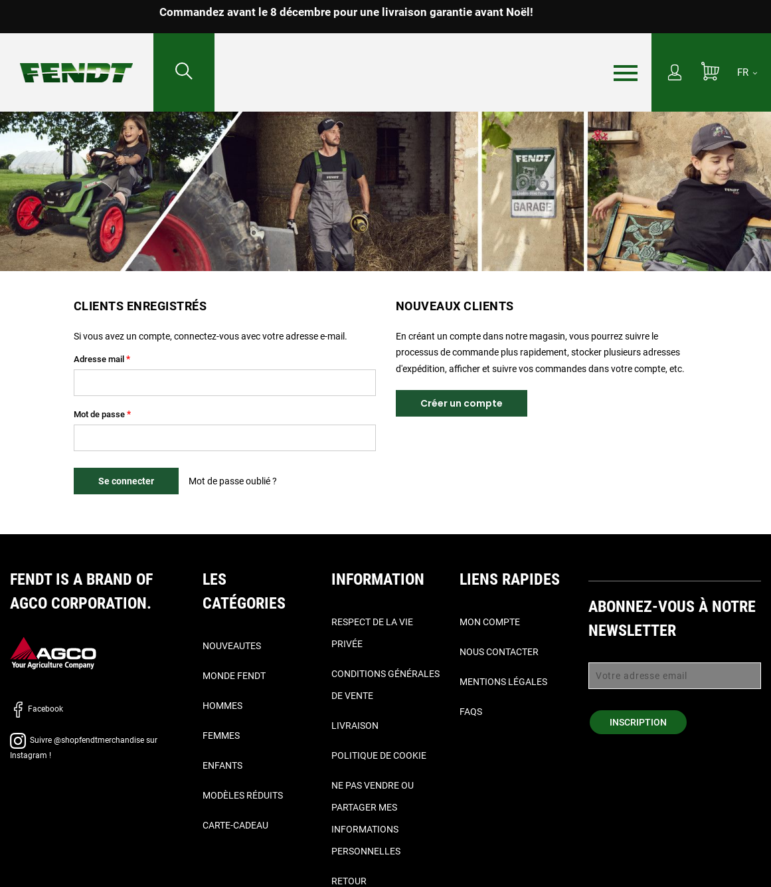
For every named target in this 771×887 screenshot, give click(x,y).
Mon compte (490, 622)
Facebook (36, 709)
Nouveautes (232, 646)
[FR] (747, 72)
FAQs (471, 711)
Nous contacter (499, 651)
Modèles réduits (243, 795)
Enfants (222, 765)
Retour (349, 881)
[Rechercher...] (183, 72)
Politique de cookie (378, 755)
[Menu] (626, 73)
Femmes (221, 735)
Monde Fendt (234, 675)
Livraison (355, 725)
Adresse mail (99, 359)
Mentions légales (503, 681)
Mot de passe (99, 414)
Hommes (222, 705)
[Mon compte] (674, 73)
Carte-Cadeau (235, 825)
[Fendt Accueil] (76, 59)
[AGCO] (53, 653)
